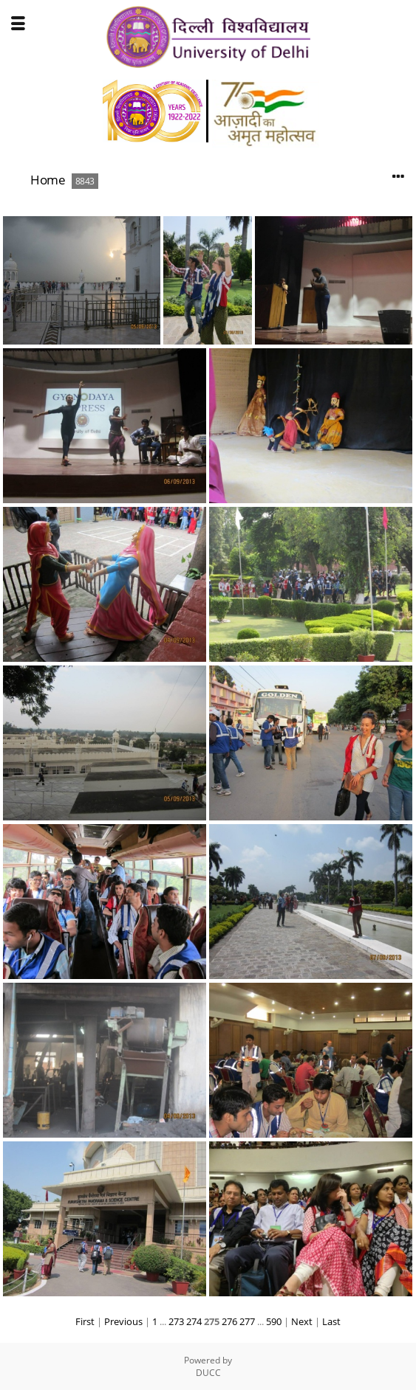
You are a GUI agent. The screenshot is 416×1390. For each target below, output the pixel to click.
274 (194, 1321)
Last (331, 1321)
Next (302, 1321)
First (85, 1321)
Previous (123, 1321)
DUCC (208, 1372)
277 (247, 1321)
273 (176, 1321)
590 (274, 1321)
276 (229, 1321)
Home (47, 179)
